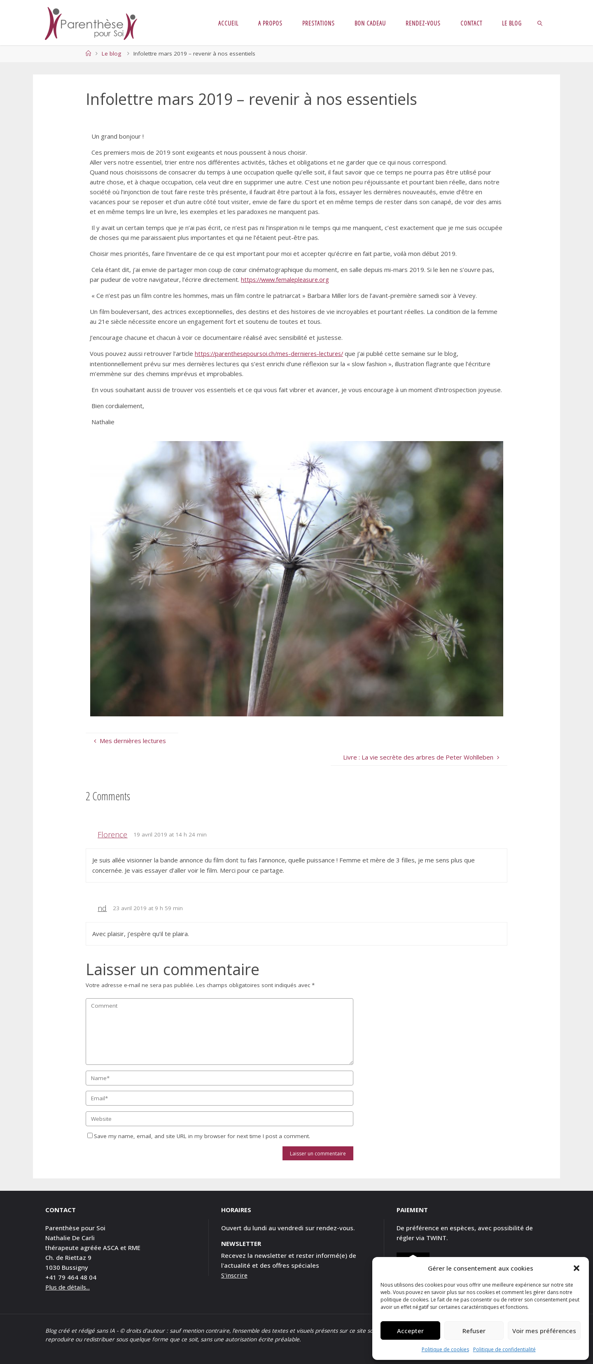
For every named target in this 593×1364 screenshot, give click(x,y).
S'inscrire (234, 1275)
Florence (112, 834)
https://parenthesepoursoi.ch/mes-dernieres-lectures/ (273, 353)
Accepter (410, 1331)
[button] (576, 1268)
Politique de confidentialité (504, 1349)
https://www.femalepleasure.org (287, 279)
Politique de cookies (445, 1349)
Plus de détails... (69, 1287)
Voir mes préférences (544, 1331)
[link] (540, 22)
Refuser (474, 1331)
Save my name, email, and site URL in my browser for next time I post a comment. (198, 1136)
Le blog (111, 53)
